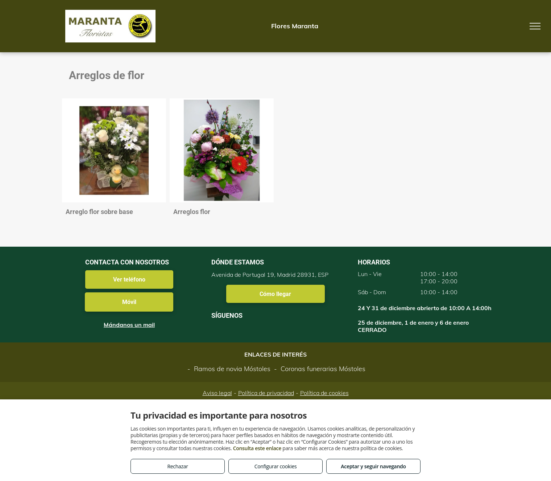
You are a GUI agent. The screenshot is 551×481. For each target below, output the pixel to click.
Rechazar (177, 466)
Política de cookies (324, 392)
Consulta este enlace (257, 448)
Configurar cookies (275, 466)
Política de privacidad (266, 392)
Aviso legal (217, 392)
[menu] (535, 26)
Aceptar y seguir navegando (373, 466)
